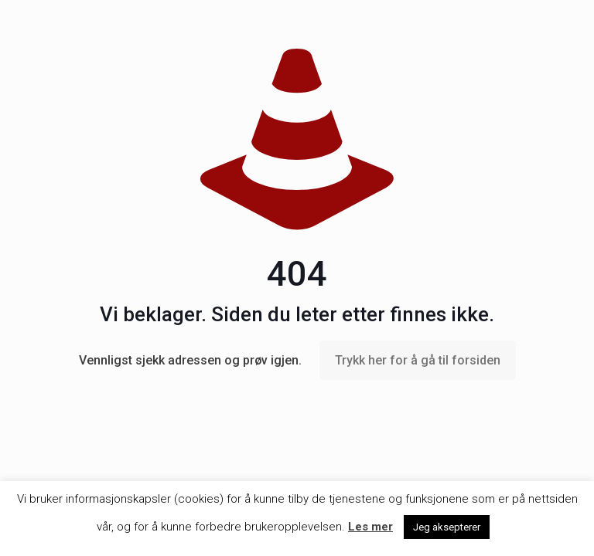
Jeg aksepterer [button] (446, 527)
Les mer (370, 527)
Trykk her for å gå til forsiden (417, 360)
